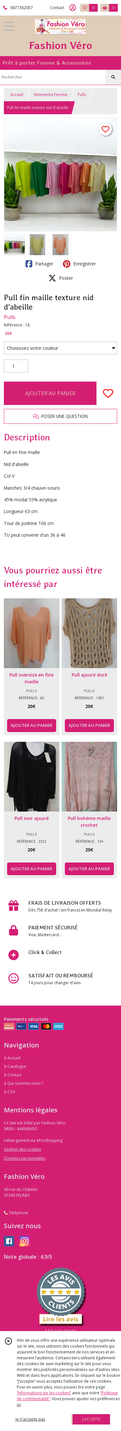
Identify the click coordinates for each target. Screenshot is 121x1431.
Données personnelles (24, 1158)
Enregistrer (79, 264)
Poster (60, 278)
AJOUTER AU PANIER (50, 393)
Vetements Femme (50, 94)
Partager (39, 264)
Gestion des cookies (22, 1149)
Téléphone (16, 1213)
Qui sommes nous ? (23, 1083)
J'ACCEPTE (91, 1419)
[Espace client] (72, 8)
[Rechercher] (113, 77)
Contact (57, 7)
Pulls (82, 94)
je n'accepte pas (30, 1419)
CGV (9, 1092)
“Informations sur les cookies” (44, 1393)
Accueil (16, 94)
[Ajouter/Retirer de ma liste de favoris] (108, 393)
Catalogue (15, 1066)
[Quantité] (16, 366)
